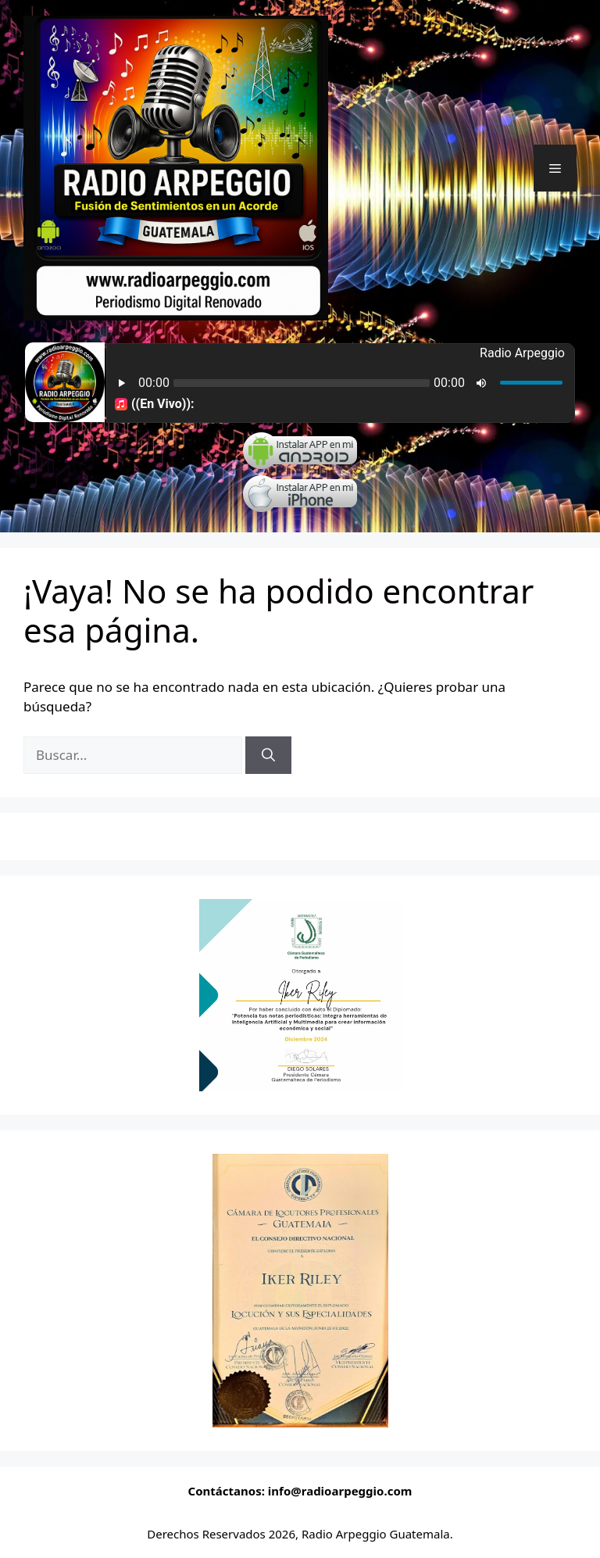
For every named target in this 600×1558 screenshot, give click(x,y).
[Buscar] (268, 755)
